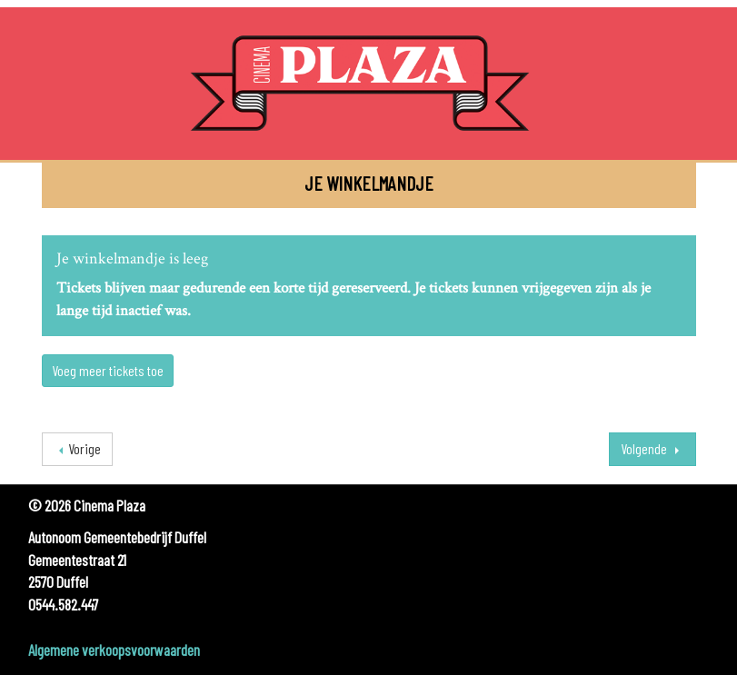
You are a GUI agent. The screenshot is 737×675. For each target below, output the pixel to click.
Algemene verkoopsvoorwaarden (114, 649)
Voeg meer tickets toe (108, 370)
